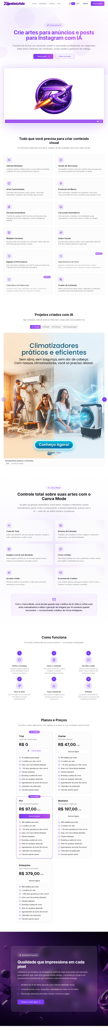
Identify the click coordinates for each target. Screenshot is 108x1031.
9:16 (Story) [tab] (56, 327)
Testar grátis (98, 3)
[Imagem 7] (71, 360)
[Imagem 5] (68, 360)
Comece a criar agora (31, 917)
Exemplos (43, 3)
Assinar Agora (73, 658)
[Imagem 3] (65, 360)
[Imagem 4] (66, 360)
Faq (58, 3)
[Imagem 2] (63, 360)
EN (78, 3)
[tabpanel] (54, 352)
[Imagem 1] (61, 360)
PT (73, 3)
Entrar (85, 3)
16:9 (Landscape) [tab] (70, 327)
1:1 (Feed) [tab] (45, 327)
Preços (52, 3)
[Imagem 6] (69, 360)
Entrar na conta (65, 56)
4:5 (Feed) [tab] (35, 327)
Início (34, 3)
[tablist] (54, 327)
